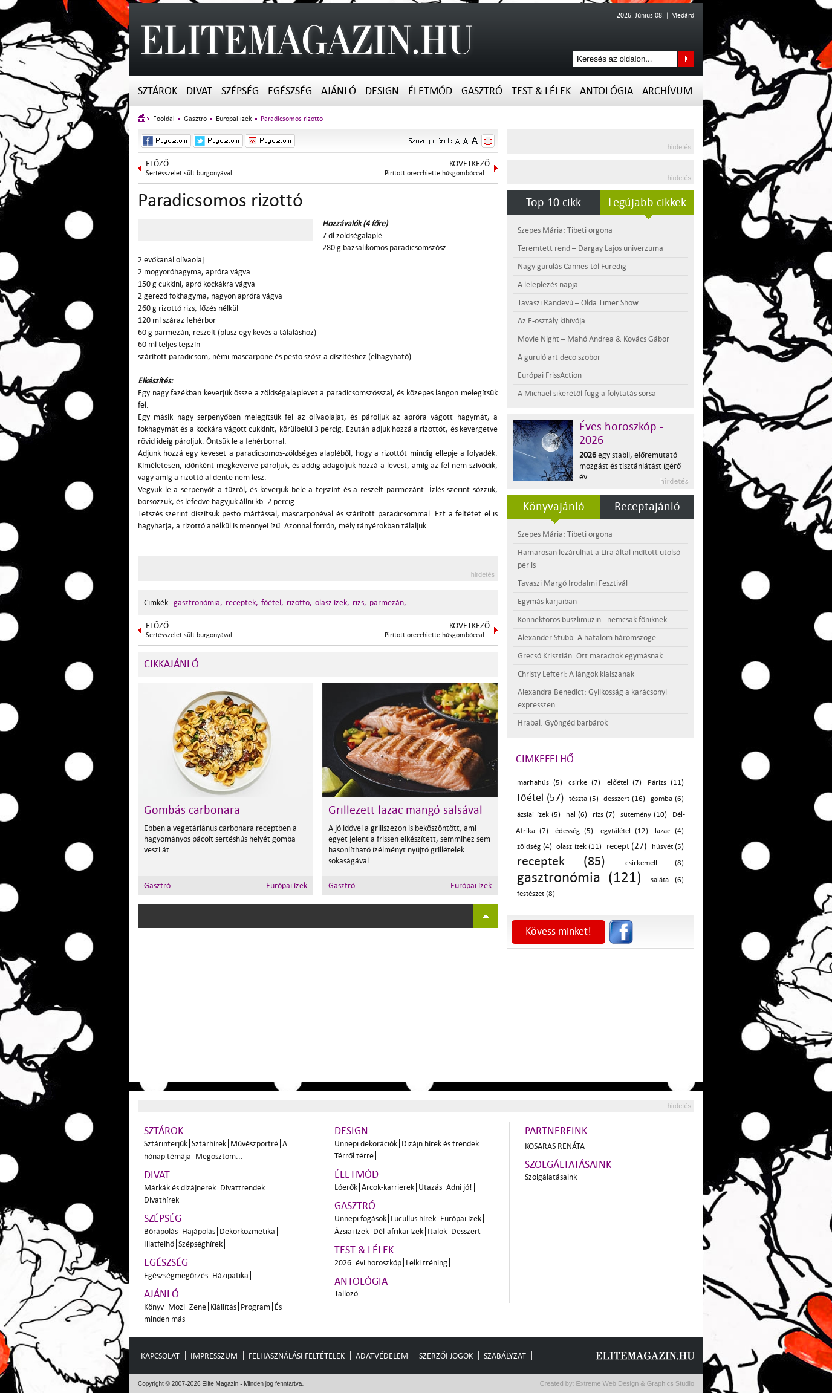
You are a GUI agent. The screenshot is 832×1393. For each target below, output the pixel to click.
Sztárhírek (209, 1143)
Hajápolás (198, 1231)
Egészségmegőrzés (176, 1275)
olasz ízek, (332, 602)
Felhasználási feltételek (297, 1355)
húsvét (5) (668, 847)
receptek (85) (561, 861)
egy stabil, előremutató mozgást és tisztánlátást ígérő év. (630, 465)
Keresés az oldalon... (686, 59)
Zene (197, 1306)
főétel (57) (540, 798)
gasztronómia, (198, 602)
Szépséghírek (200, 1244)
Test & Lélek (541, 91)
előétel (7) (624, 783)
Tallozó (346, 1293)
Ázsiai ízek (351, 1231)
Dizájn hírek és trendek (440, 1143)
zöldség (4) (534, 847)
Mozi (176, 1306)
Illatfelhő (159, 1244)
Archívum (667, 91)
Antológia (606, 91)
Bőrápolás (161, 1231)
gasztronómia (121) (579, 877)
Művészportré (254, 1143)
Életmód (430, 91)
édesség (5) (574, 831)
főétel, (272, 602)
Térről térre (354, 1155)
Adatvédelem (382, 1355)
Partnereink (556, 1131)
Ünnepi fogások (360, 1218)
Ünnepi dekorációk (365, 1143)
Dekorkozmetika (247, 1231)
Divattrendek (242, 1187)
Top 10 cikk (553, 202)
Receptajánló (647, 506)
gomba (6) (667, 799)
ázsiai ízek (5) (539, 815)
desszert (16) (624, 799)
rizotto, (299, 602)
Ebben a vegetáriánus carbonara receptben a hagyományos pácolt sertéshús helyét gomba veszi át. (220, 838)
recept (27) (627, 846)
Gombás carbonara (192, 810)
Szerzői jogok (446, 1355)
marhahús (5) (539, 783)
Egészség (290, 91)
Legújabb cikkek (647, 202)
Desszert (466, 1231)
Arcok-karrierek (388, 1187)
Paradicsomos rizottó (292, 119)
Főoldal (164, 119)
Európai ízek (234, 119)
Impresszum (214, 1355)
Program (255, 1306)
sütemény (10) (644, 815)
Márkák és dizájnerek (180, 1187)
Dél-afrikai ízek (398, 1231)
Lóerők (345, 1187)
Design (382, 91)
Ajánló (338, 91)
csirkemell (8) (654, 863)
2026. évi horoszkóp (367, 1262)
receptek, (242, 602)
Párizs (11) (666, 783)
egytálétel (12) (624, 831)
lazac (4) (669, 831)
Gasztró (481, 91)
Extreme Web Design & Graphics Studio (634, 1383)
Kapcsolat (160, 1355)
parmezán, (387, 602)
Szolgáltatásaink (568, 1165)
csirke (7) (584, 783)
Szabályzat (505, 1355)
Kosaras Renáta (555, 1146)
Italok (437, 1231)
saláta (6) (667, 880)
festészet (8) (536, 894)
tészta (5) (584, 799)
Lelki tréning (426, 1262)
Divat (199, 91)
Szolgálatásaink (551, 1176)
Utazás (430, 1187)
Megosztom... (219, 1156)
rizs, (359, 602)
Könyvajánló (554, 506)
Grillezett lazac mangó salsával (405, 810)
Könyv (154, 1306)
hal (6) (577, 815)
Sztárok (157, 91)
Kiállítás (223, 1306)
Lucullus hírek (413, 1218)
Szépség (240, 91)
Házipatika (230, 1275)
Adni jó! (459, 1187)
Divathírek (161, 1199)
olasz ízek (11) (579, 847)
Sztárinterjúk (165, 1143)
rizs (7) (604, 815)
